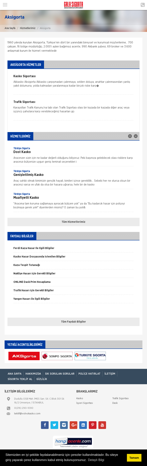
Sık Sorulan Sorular (59, 373)
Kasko (79, 398)
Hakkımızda (33, 373)
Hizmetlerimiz (27, 28)
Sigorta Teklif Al (20, 379)
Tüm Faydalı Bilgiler (73, 321)
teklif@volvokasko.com (27, 413)
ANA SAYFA (14, 373)
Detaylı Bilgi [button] (96, 460)
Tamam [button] (134, 457)
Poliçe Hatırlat (89, 373)
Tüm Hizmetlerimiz (73, 222)
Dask (115, 403)
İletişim (110, 373)
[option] (73, 156)
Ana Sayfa (10, 28)
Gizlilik (41, 379)
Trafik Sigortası (120, 398)
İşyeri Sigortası (84, 403)
